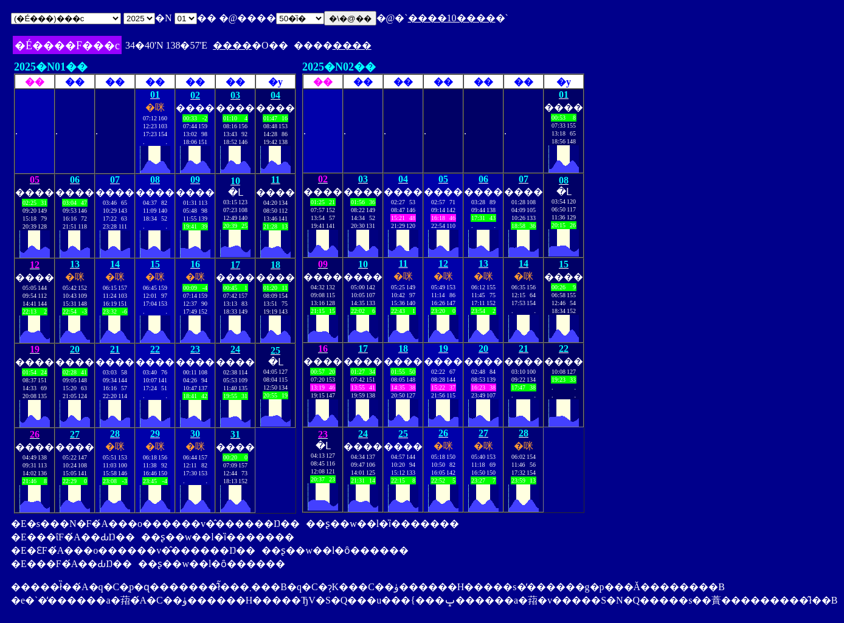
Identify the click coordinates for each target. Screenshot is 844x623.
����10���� (452, 18)
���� (232, 45)
